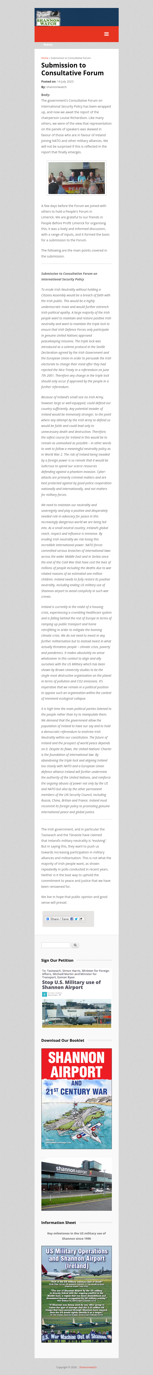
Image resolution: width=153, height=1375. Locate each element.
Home (44, 58)
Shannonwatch (88, 1367)
